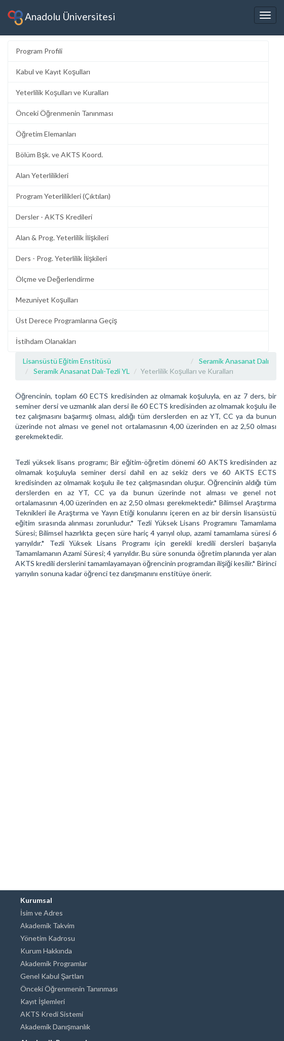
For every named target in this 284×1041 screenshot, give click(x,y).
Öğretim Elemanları (46, 133)
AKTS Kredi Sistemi (51, 1014)
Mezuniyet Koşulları (47, 299)
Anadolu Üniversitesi (61, 17)
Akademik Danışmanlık (55, 1026)
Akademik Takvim (47, 925)
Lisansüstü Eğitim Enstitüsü (67, 361)
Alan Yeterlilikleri (42, 175)
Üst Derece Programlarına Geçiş (66, 320)
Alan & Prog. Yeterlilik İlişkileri (62, 237)
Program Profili (39, 51)
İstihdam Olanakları (46, 341)
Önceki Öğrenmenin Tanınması (64, 113)
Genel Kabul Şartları (52, 976)
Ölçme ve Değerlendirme (55, 279)
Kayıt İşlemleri (42, 1001)
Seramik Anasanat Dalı (234, 361)
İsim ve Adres (41, 912)
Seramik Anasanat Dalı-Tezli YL (81, 371)
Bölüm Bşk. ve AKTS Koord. (59, 154)
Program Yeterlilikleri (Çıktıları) (63, 196)
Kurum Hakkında (46, 950)
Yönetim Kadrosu (47, 938)
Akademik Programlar (53, 963)
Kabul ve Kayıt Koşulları (53, 71)
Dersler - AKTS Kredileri (54, 216)
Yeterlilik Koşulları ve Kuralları (62, 92)
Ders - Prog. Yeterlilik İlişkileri (61, 258)
